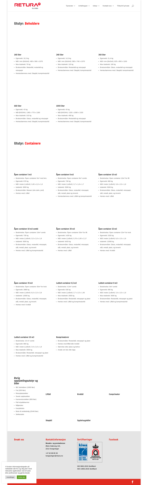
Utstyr (95, 6)
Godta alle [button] (21, 477)
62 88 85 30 (53, 453)
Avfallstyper (83, 6)
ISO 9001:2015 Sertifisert (86, 466)
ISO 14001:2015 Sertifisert (87, 469)
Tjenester (69, 6)
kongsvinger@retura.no (54, 456)
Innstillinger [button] (10, 477)
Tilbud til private (123, 6)
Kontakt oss (107, 6)
